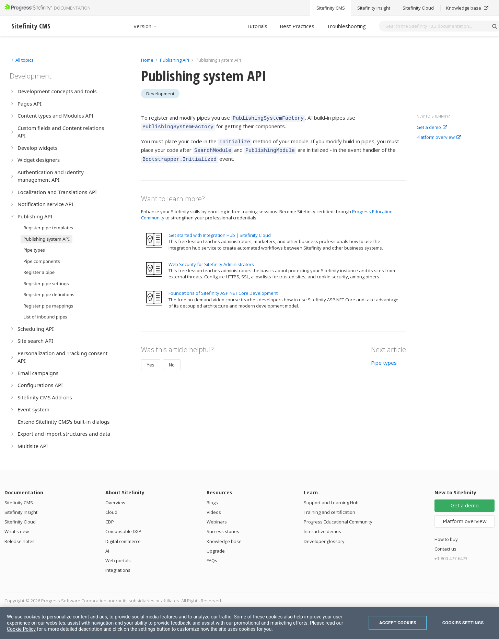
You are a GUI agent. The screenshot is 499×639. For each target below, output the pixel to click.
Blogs (212, 502)
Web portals (118, 560)
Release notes (19, 541)
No (172, 360)
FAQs (212, 560)
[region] (249, 623)
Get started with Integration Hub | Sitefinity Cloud (220, 230)
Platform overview (439, 137)
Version (146, 26)
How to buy (446, 539)
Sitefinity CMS (18, 502)
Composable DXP (123, 531)
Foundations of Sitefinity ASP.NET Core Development (223, 288)
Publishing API (174, 60)
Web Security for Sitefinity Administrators (211, 259)
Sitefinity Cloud (20, 522)
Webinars (217, 522)
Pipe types (384, 357)
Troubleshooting (346, 26)
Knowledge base (224, 541)
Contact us (445, 549)
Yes (150, 360)
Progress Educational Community (338, 522)
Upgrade (216, 551)
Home (147, 60)
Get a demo (432, 127)
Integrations (117, 570)
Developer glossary (324, 541)
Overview (115, 502)
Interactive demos (322, 531)
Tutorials (256, 26)
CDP (109, 522)
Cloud (111, 512)
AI (107, 551)
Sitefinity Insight (20, 512)
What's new (16, 531)
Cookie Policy (21, 629)
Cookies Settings (463, 622)
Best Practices (297, 26)
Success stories (223, 531)
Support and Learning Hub (331, 502)
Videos (214, 512)
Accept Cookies (397, 622)
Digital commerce (123, 541)
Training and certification (329, 512)
